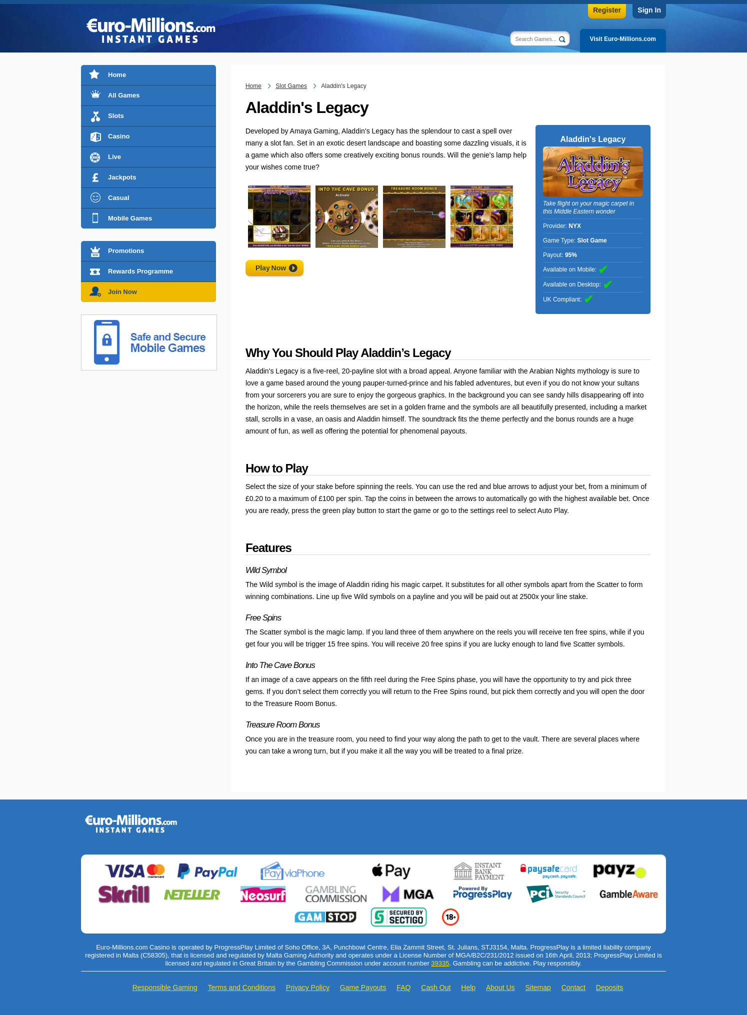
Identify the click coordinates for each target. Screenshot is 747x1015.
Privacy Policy (308, 988)
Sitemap (537, 988)
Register (607, 10)
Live (114, 156)
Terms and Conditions (242, 988)
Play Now (271, 268)
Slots (116, 116)
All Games (124, 95)
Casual (119, 198)
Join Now (122, 292)
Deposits (609, 988)
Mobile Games (130, 218)
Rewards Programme (140, 271)
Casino (119, 136)
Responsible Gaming (165, 988)
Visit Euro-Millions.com (623, 39)
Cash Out (435, 988)
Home (117, 74)
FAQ (403, 988)
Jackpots (122, 177)
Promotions (126, 250)
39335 (440, 963)
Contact (574, 988)
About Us (500, 988)
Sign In (649, 10)
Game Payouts (363, 988)
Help (468, 988)
